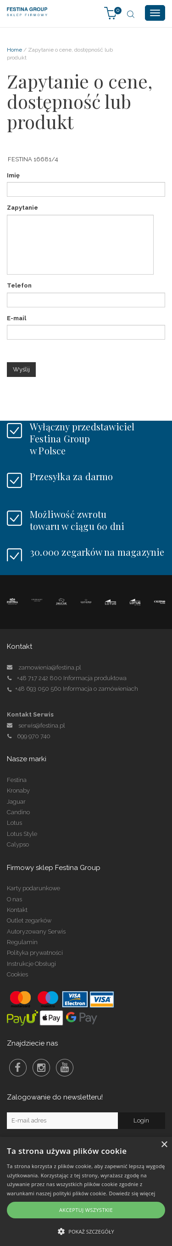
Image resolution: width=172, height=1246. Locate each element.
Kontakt (17, 909)
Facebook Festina (18, 1067)
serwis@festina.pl (41, 725)
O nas (14, 899)
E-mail (16, 318)
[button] (86, 1231)
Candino (18, 812)
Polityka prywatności (35, 952)
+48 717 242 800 (39, 678)
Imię (13, 175)
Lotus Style (22, 833)
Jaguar (16, 801)
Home (14, 50)
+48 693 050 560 (38, 688)
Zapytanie (22, 207)
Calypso (18, 844)
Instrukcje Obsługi (31, 963)
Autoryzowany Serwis (36, 931)
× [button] (164, 1144)
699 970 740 (28, 736)
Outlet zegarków (29, 920)
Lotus (14, 822)
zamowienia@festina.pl (49, 667)
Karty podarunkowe (33, 888)
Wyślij (21, 369)
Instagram (41, 1067)
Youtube (64, 1067)
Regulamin (22, 942)
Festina (17, 779)
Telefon (19, 285)
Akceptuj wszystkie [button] (86, 1209)
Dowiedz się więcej (132, 1193)
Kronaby (18, 790)
